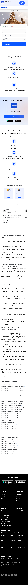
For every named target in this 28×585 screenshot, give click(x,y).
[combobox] (14, 26)
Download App (14, 116)
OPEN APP (22, 2)
